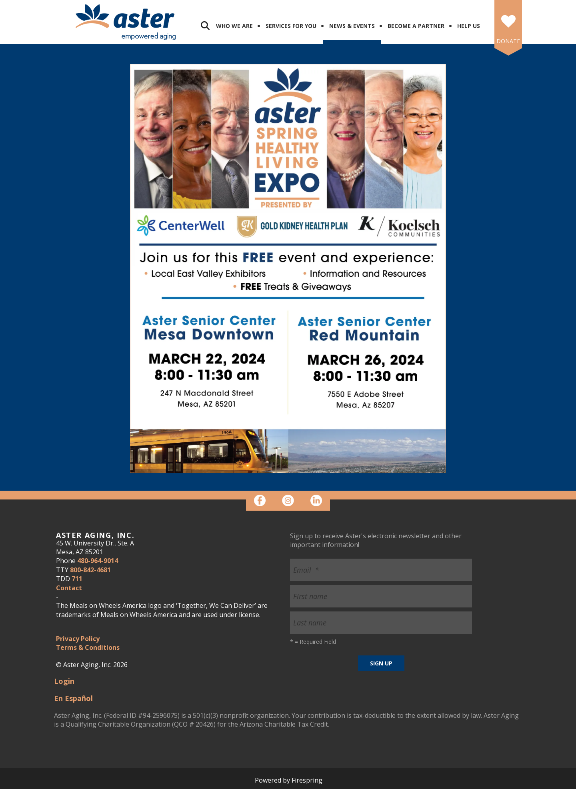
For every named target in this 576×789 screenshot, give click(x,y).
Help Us (468, 26)
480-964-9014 (97, 560)
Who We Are (234, 26)
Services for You (291, 26)
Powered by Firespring (288, 780)
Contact (69, 587)
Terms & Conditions (88, 647)
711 (77, 578)
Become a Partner (416, 26)
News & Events (352, 26)
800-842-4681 (90, 569)
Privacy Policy (78, 638)
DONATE (508, 41)
